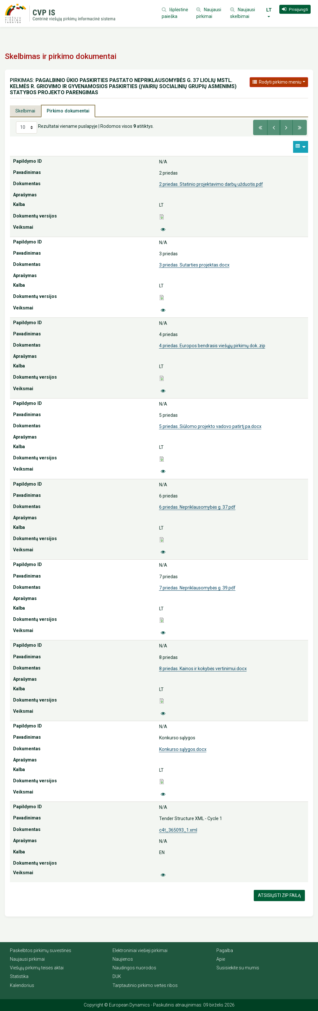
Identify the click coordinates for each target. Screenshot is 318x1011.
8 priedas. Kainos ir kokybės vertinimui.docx (203, 668)
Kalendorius (22, 985)
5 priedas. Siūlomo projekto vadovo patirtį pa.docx (210, 426)
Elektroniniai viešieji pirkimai (139, 950)
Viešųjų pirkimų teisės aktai (37, 967)
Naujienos (122, 959)
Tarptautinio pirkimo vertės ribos (145, 985)
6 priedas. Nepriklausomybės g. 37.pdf (197, 507)
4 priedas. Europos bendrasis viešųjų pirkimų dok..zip (212, 345)
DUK (116, 976)
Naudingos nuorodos (134, 967)
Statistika (19, 976)
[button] (295, 9)
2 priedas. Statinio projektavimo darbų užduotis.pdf (211, 184)
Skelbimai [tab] (25, 110)
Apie (220, 959)
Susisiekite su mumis (237, 967)
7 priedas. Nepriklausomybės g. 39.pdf (197, 587)
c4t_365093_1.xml (178, 830)
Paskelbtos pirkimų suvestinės (40, 950)
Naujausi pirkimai (27, 959)
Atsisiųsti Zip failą (279, 895)
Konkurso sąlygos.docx (182, 749)
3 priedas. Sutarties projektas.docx (194, 264)
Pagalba (224, 950)
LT (269, 10)
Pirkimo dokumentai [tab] (68, 110)
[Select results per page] (26, 127)
